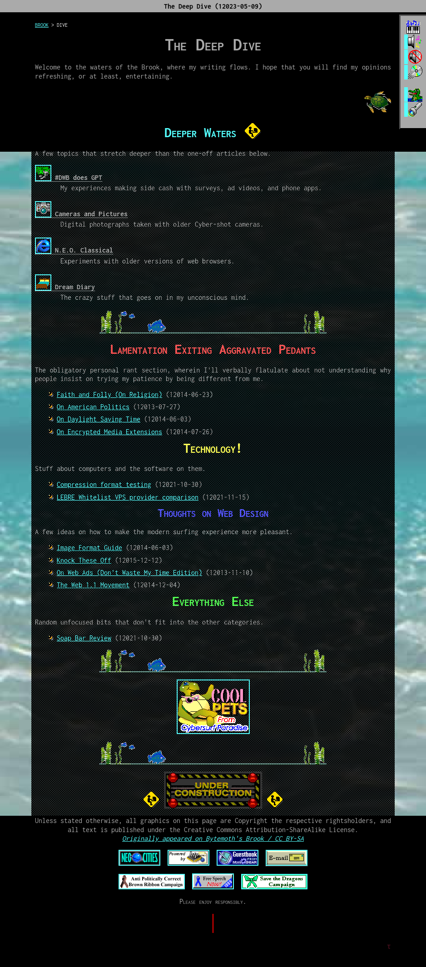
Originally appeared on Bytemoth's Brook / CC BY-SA (213, 838)
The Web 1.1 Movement (93, 585)
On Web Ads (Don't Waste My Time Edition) (129, 572)
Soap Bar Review (84, 638)
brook (42, 25)
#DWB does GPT (68, 177)
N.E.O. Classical (74, 250)
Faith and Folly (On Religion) (109, 394)
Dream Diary (65, 287)
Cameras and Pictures (81, 214)
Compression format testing (104, 484)
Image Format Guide (89, 547)
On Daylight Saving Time (98, 419)
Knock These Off (84, 560)
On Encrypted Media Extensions (109, 432)
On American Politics (93, 407)
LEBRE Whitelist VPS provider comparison (127, 497)
